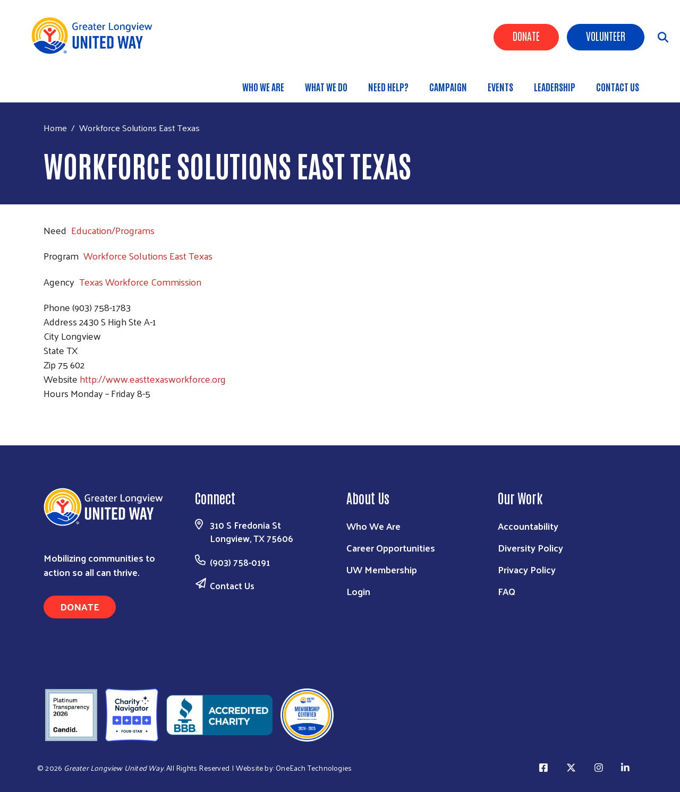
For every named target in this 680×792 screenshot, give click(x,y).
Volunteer (605, 35)
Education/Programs (113, 230)
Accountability (528, 526)
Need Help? (388, 86)
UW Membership (381, 569)
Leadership (554, 86)
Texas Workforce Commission (140, 281)
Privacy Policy (527, 569)
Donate (526, 35)
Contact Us (617, 86)
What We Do (326, 86)
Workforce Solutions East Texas (147, 255)
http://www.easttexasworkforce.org (153, 379)
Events (500, 86)
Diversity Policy (530, 547)
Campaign (448, 86)
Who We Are (263, 86)
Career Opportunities (390, 547)
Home (55, 127)
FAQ (506, 591)
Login (358, 591)
